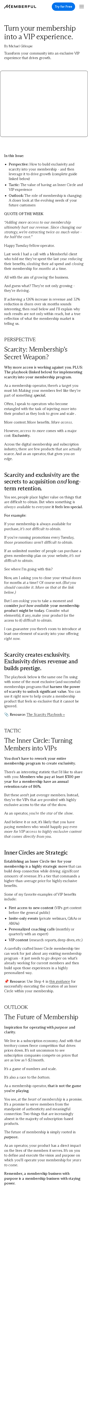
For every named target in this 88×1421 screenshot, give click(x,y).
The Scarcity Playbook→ (46, 714)
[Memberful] (20, 7)
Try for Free (63, 6)
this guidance (59, 981)
